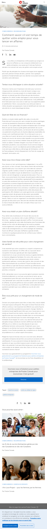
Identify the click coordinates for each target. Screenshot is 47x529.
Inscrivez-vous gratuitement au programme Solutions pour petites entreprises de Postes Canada (23, 356)
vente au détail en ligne (28, 390)
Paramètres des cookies (26, 525)
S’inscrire (23, 379)
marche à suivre (13, 390)
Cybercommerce (7, 31)
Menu (3, 2)
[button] (2, 54)
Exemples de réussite (21, 484)
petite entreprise (8, 395)
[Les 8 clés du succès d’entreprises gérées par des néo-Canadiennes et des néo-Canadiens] (23, 425)
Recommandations (20, 31)
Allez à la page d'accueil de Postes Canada (22, 507)
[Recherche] (44, 2)
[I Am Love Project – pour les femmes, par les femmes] (23, 468)
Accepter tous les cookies (10, 525)
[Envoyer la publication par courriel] (14, 54)
